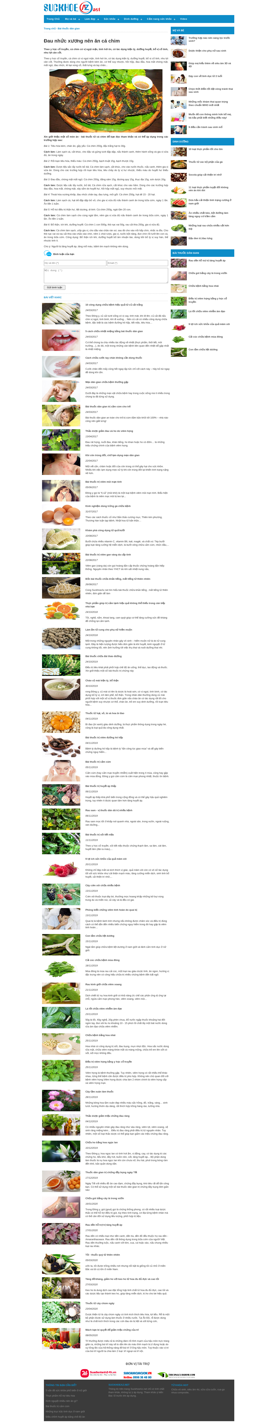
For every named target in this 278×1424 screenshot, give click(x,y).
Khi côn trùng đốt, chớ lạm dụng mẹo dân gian (112, 458)
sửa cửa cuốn (208, 1392)
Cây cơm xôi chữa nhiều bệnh (102, 888)
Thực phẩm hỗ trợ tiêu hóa (60, 1398)
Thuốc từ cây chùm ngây (99, 1306)
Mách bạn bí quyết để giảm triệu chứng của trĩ (112, 1332)
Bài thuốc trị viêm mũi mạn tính (103, 484)
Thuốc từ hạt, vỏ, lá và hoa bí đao (104, 716)
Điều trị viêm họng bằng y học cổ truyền (108, 1064)
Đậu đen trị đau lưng (200, 238)
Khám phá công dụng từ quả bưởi (105, 533)
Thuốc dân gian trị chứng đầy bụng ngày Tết (111, 1175)
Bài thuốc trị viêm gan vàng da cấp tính (108, 557)
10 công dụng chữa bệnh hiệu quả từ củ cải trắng (114, 307)
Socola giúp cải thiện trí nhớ (205, 174)
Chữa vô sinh (178, 1392)
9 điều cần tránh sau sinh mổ (205, 127)
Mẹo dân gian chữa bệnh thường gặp (106, 384)
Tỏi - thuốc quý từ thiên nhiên (102, 1257)
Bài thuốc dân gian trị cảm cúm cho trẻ (107, 409)
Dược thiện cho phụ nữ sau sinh (207, 50)
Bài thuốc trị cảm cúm (98, 764)
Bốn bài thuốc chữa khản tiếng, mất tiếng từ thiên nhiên (117, 581)
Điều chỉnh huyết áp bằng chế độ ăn (65, 1419)
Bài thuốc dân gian (69, 28)
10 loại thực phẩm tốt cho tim (206, 149)
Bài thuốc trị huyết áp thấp (100, 788)
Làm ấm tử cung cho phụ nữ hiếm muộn (108, 632)
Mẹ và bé (70, 19)
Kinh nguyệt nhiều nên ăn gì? (62, 1403)
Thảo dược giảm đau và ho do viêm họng (109, 433)
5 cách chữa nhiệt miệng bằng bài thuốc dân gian (114, 334)
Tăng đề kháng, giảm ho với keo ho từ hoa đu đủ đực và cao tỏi (122, 1281)
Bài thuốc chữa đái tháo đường (103, 659)
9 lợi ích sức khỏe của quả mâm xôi (105, 861)
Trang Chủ (53, 19)
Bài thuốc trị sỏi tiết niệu (99, 837)
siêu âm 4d (193, 1392)
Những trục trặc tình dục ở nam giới (65, 1414)
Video (183, 19)
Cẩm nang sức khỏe (159, 19)
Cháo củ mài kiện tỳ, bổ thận (102, 683)
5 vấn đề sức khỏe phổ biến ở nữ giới (66, 1393)
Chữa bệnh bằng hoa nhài (100, 1038)
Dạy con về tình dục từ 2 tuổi (205, 76)
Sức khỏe (110, 19)
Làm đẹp (90, 19)
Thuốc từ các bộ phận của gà (206, 162)
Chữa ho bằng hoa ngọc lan (101, 1145)
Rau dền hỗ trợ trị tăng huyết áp (103, 1227)
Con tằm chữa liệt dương (99, 938)
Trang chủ (50, 28)
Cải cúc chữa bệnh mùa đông (102, 963)
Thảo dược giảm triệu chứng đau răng (107, 1118)
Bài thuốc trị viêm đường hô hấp (104, 740)
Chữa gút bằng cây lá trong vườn (104, 1201)
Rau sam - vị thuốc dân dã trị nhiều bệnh (108, 813)
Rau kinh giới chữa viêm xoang (103, 987)
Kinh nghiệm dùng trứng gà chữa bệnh (108, 508)
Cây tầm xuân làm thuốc (99, 1094)
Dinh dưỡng (131, 19)
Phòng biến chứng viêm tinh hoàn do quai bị (111, 912)
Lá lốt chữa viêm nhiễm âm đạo (103, 1011)
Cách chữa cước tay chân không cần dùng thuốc (113, 360)
